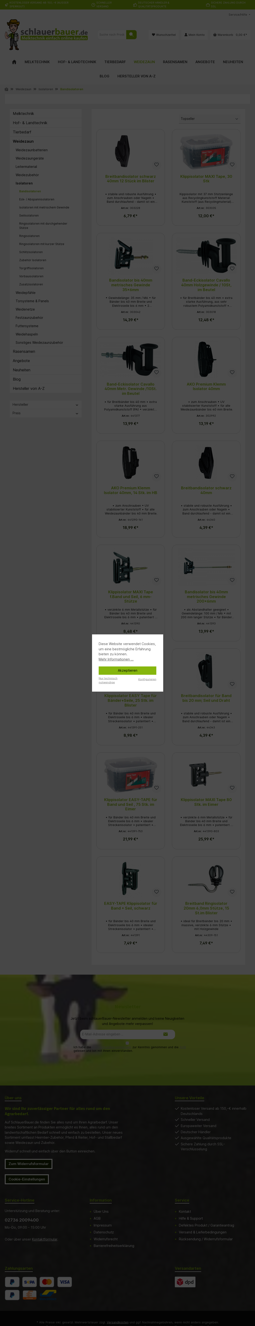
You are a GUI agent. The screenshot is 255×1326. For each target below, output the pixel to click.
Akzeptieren (127, 670)
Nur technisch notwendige (108, 680)
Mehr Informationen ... (116, 659)
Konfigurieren (147, 679)
